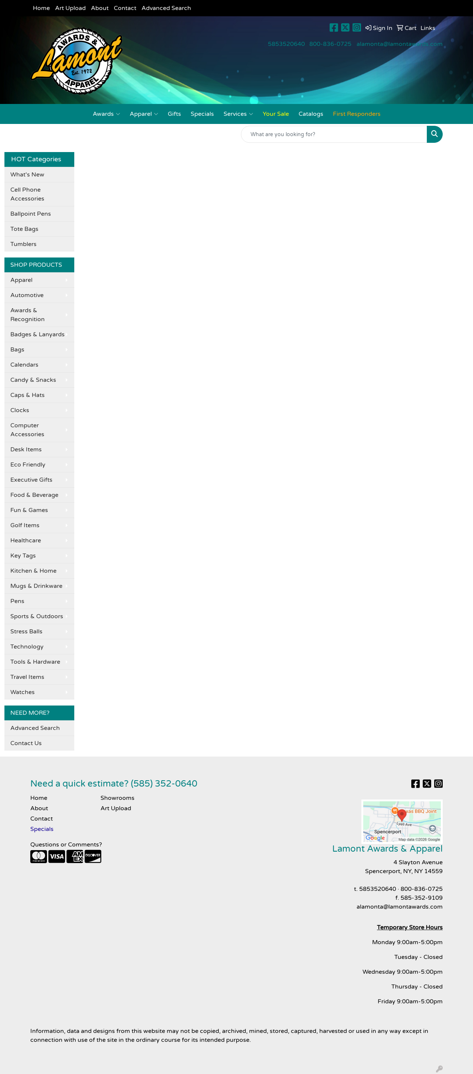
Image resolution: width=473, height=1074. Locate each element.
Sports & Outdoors (36, 616)
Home (41, 8)
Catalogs (311, 114)
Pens (17, 601)
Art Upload (70, 8)
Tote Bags (24, 229)
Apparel (144, 114)
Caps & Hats (27, 395)
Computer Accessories (27, 430)
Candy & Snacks (33, 380)
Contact (125, 8)
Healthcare (25, 540)
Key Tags (23, 555)
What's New (27, 174)
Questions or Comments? (66, 844)
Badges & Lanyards (37, 334)
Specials (202, 114)
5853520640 (286, 44)
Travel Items (27, 677)
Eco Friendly (27, 464)
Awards (106, 114)
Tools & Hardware (35, 662)
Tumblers (23, 244)
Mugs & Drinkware (36, 586)
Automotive (27, 295)
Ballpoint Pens (30, 214)
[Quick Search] (334, 134)
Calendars (24, 364)
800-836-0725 (330, 44)
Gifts (174, 114)
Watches (22, 692)
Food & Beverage (34, 495)
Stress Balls (26, 631)
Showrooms (118, 798)
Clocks (19, 410)
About (100, 8)
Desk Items (26, 449)
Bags (17, 349)
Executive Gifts (31, 480)
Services (238, 114)
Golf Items (25, 525)
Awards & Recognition (27, 315)
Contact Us (26, 743)
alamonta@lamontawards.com (400, 44)
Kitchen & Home (33, 571)
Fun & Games (29, 510)
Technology (27, 646)
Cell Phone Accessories (27, 194)
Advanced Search (166, 8)
